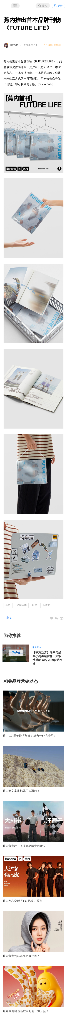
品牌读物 (22, 605)
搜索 (44, 5)
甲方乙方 (37, 647)
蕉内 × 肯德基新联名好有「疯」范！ (26, 1011)
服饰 (34, 605)
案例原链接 (54, 45)
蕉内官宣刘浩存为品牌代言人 (21, 956)
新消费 (46, 605)
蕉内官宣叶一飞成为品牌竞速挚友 (24, 845)
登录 (60, 5)
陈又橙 (14, 45)
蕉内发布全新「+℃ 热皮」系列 (22, 900)
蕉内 (8, 605)
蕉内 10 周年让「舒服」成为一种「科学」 (29, 735)
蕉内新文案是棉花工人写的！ (21, 790)
